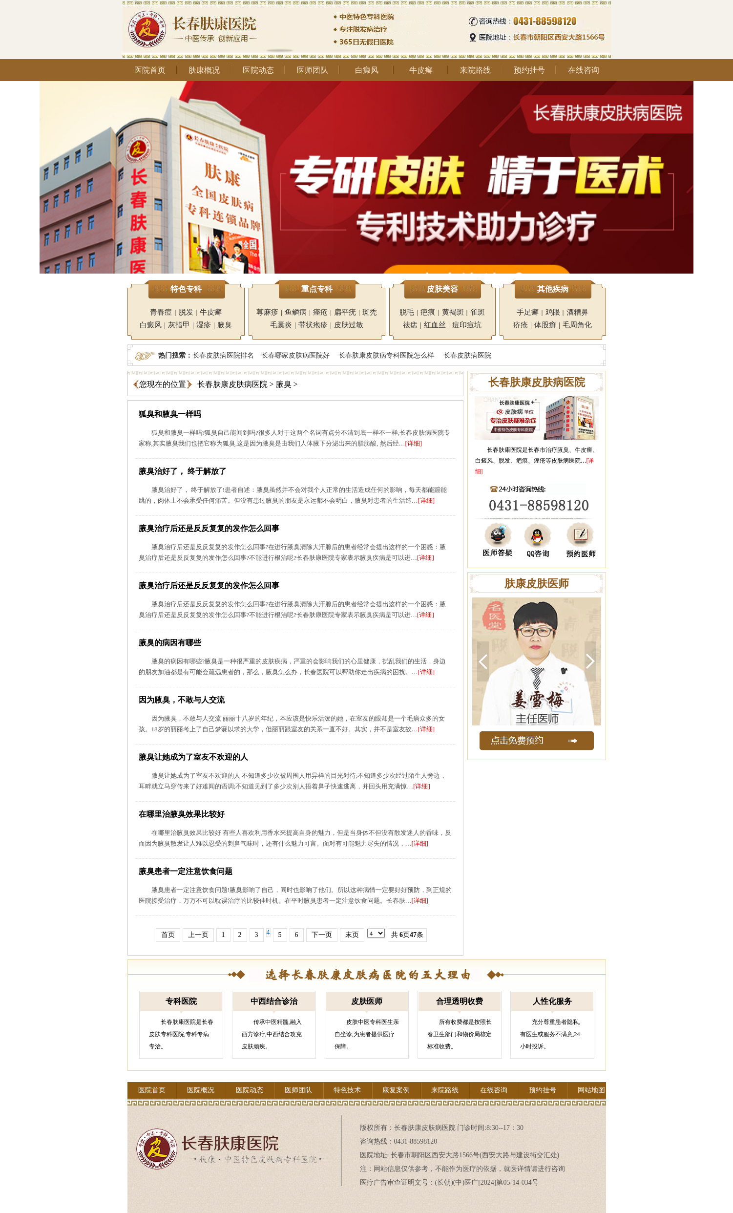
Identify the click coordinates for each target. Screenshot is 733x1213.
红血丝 (435, 325)
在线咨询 (583, 70)
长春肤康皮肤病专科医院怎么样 (386, 355)
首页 (168, 934)
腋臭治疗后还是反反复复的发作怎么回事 (209, 528)
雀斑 (477, 312)
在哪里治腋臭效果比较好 (182, 814)
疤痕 (427, 312)
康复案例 (396, 1090)
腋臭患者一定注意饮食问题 (185, 871)
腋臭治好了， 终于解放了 (183, 471)
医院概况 (200, 1090)
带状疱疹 (313, 325)
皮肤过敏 (348, 325)
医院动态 (258, 70)
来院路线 (475, 70)
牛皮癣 (421, 70)
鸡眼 (552, 312)
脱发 (186, 312)
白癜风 (366, 70)
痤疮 (320, 312)
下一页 (322, 934)
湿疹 (203, 325)
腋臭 (224, 325)
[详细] (413, 443)
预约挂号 (529, 70)
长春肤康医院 (504, 450)
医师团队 (312, 70)
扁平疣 (345, 312)
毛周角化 (577, 325)
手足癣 (528, 312)
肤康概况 (204, 70)
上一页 (198, 934)
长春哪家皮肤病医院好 (295, 355)
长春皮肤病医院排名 (223, 355)
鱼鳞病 (296, 312)
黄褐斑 (453, 312)
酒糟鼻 (577, 312)
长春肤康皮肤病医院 (232, 384)
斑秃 (369, 312)
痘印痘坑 (467, 325)
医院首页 (150, 70)
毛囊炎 (281, 325)
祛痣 (410, 325)
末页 (352, 934)
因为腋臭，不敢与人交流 (182, 700)
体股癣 (545, 325)
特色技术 (347, 1090)
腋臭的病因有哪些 (170, 642)
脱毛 (406, 312)
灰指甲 (179, 325)
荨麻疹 (267, 312)
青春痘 (161, 312)
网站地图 (591, 1090)
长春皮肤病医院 (467, 355)
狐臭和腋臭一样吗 (170, 414)
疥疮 (520, 325)
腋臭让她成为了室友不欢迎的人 (193, 757)
